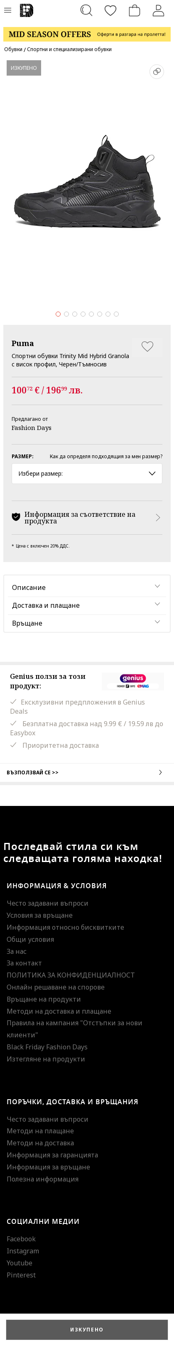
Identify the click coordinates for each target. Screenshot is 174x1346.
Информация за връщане (48, 1167)
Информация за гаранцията (52, 1154)
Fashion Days (31, 427)
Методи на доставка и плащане (59, 1011)
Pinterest (21, 1275)
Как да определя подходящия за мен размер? (106, 456)
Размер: (23, 456)
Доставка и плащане (46, 605)
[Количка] (134, 10)
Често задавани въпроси (47, 903)
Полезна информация (42, 1179)
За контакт (24, 963)
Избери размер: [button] (87, 473)
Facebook (21, 1238)
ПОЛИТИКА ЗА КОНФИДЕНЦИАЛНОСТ (71, 975)
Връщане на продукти (44, 999)
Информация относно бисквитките (65, 927)
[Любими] (110, 10)
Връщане (27, 623)
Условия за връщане (40, 915)
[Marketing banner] (87, 30)
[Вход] (158, 10)
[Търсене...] (86, 10)
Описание (29, 587)
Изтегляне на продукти (46, 1059)
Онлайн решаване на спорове (56, 987)
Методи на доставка (40, 1142)
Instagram (23, 1250)
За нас (17, 951)
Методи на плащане (40, 1130)
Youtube (19, 1262)
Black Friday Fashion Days (47, 1046)
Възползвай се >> (87, 772)
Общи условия (30, 939)
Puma (23, 343)
